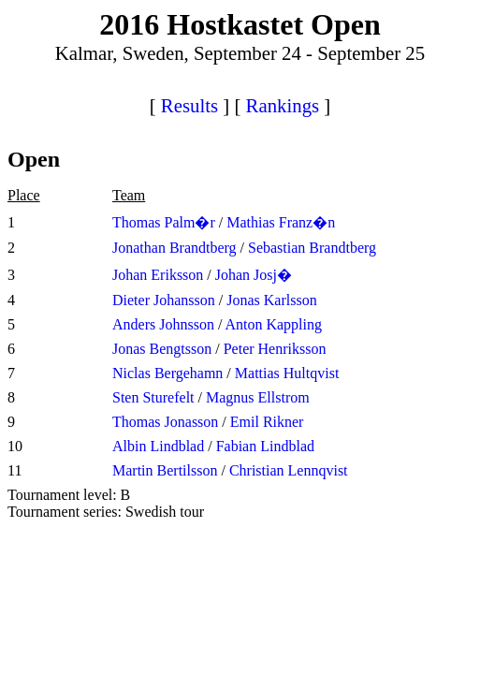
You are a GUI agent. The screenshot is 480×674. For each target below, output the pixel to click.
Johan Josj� (253, 275)
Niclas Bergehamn (167, 373)
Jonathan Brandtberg (174, 248)
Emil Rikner (267, 422)
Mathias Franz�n (280, 222)
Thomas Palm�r (163, 222)
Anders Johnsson (163, 324)
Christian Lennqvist (288, 470)
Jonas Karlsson (271, 300)
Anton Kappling (273, 324)
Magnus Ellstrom (258, 397)
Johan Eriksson (157, 275)
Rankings (283, 105)
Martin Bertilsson (164, 470)
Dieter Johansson (163, 300)
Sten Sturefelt (153, 397)
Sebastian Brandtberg (312, 248)
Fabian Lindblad (265, 446)
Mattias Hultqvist (287, 373)
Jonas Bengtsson (161, 349)
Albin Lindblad (158, 446)
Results (189, 105)
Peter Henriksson (275, 349)
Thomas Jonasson (165, 422)
